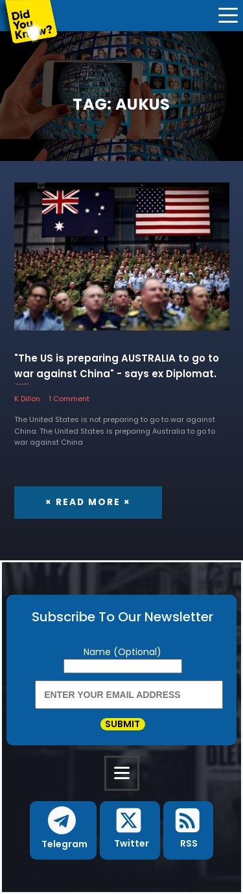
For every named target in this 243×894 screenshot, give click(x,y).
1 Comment (69, 398)
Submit (122, 724)
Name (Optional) (122, 651)
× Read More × (88, 502)
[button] (63, 830)
